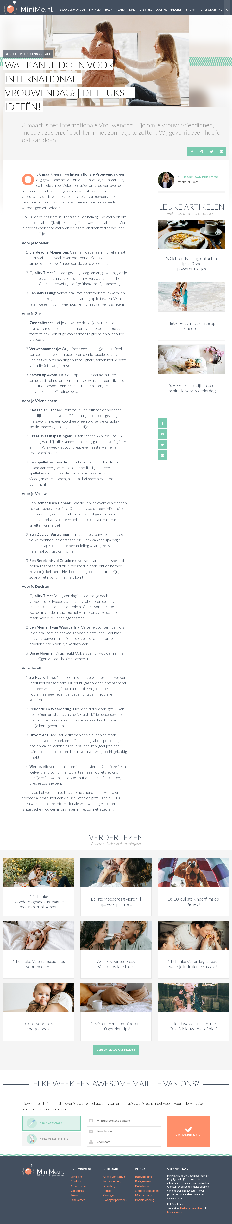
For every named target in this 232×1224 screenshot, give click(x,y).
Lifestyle (146, 9)
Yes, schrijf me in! (188, 1131)
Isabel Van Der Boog (201, 177)
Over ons (77, 1176)
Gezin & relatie (40, 54)
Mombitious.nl (175, 1212)
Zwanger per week (115, 1200)
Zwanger (95, 9)
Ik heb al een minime (47, 1139)
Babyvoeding (112, 1181)
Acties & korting (210, 9)
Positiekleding (144, 1200)
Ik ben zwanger (44, 1123)
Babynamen (143, 1181)
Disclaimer (78, 1200)
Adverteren (78, 1186)
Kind (132, 9)
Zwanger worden (72, 9)
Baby (108, 9)
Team (74, 1195)
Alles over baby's (114, 1176)
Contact (76, 1181)
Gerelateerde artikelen (116, 1049)
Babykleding (143, 1176)
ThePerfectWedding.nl (192, 1208)
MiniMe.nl (29, 7)
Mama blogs (143, 1195)
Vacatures (77, 1190)
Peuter (120, 9)
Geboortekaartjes (147, 1190)
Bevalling (109, 1186)
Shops (190, 9)
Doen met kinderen (169, 9)
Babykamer (143, 1186)
